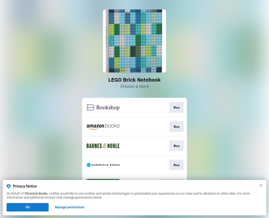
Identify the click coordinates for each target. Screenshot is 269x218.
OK (27, 207)
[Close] (261, 185)
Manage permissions (70, 207)
